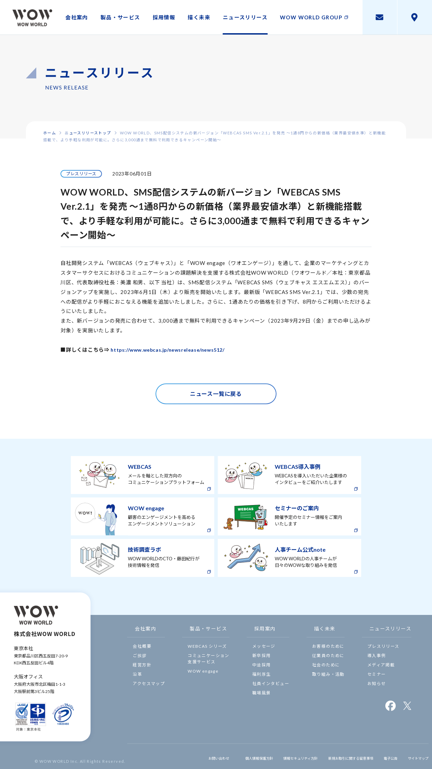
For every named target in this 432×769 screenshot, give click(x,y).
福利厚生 (261, 674)
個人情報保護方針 (225, 756)
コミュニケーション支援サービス (208, 658)
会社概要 (142, 646)
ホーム (49, 133)
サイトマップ (415, 756)
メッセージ (263, 646)
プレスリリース (383, 646)
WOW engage (203, 671)
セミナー (376, 674)
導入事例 (376, 655)
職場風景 (261, 692)
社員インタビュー (270, 683)
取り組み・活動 (328, 674)
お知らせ (376, 683)
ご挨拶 (140, 655)
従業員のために (328, 655)
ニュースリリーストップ (88, 133)
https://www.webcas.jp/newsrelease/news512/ (172, 349)
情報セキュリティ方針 (275, 756)
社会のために (326, 664)
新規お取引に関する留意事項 (336, 756)
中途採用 (261, 664)
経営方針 (142, 664)
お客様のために (328, 646)
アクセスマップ (149, 683)
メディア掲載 (381, 664)
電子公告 (383, 756)
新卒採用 (261, 655)
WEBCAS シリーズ (207, 646)
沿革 (137, 674)
